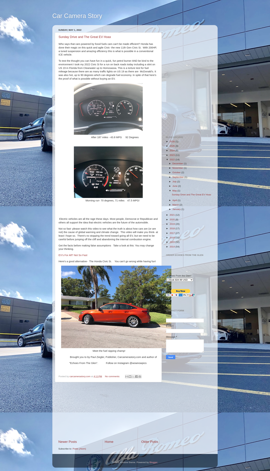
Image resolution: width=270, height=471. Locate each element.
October (176, 172)
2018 (172, 228)
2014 (172, 246)
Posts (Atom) (79, 448)
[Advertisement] (108, 411)
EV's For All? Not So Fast (73, 255)
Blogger (153, 462)
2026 (172, 141)
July (174, 181)
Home (109, 442)
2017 (172, 233)
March (175, 204)
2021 (172, 215)
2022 (172, 159)
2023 (172, 155)
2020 (172, 219)
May (174, 190)
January (176, 209)
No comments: (113, 376)
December (178, 163)
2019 (172, 224)
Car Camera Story (77, 15)
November (178, 168)
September (178, 177)
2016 (172, 237)
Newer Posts (67, 442)
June (175, 186)
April (175, 200)
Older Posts (149, 442)
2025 (172, 146)
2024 (172, 150)
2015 (172, 242)
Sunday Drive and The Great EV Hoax (85, 37)
